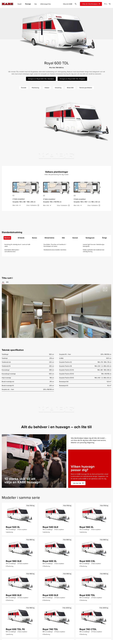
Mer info (15, 205)
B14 (7, 282)
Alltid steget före (45, 4)
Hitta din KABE (67, 4)
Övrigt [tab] (104, 238)
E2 (3, 282)
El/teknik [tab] (21, 238)
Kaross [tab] (34, 238)
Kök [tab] (63, 238)
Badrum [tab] (7, 238)
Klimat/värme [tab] (49, 238)
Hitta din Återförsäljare (91, 4)
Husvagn (28, 4)
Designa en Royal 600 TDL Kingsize (72, 79)
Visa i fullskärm (31, 205)
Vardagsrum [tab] (90, 238)
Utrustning (58, 88)
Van (35, 4)
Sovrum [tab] (75, 238)
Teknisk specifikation (85, 88)
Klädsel (47, 88)
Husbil (20, 4)
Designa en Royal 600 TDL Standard (41, 79)
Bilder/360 (70, 88)
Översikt (23, 88)
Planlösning (35, 88)
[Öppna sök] (75, 4)
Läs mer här (78, 483)
